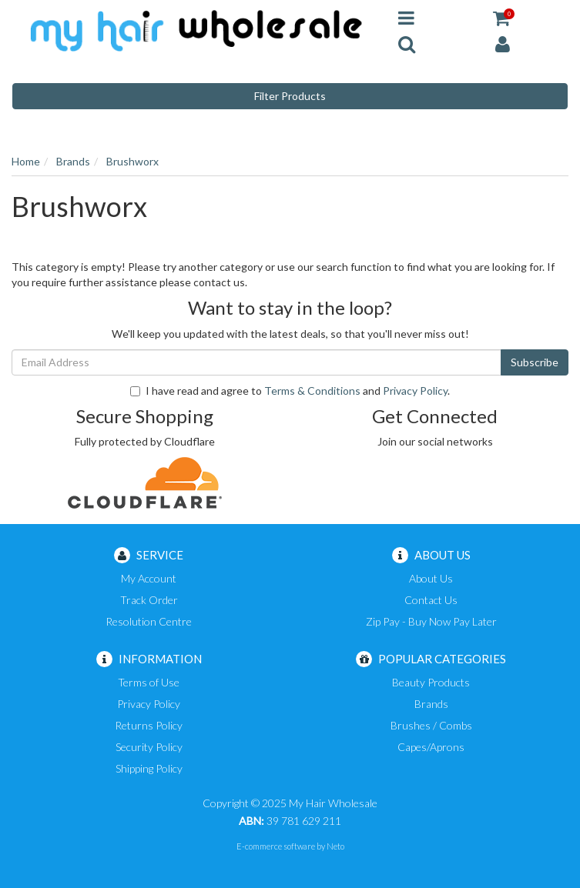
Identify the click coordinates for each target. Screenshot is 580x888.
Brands (431, 703)
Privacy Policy (415, 390)
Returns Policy (149, 725)
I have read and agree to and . (290, 390)
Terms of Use (148, 682)
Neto (335, 846)
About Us (431, 578)
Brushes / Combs (431, 725)
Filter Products (290, 95)
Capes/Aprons (430, 746)
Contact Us (431, 599)
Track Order (149, 599)
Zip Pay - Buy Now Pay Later (431, 621)
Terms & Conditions (312, 390)
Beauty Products (431, 682)
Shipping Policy (149, 768)
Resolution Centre (149, 621)
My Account (148, 578)
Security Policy (149, 746)
